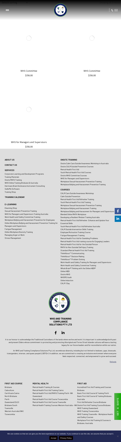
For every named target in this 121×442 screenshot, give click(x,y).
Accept (53, 438)
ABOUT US (9, 159)
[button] (7, 10)
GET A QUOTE (117, 406)
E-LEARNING (10, 204)
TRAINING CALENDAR (15, 197)
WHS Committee (29, 70)
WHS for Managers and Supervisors (29, 142)
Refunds (113, 362)
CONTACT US (11, 165)
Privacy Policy (66, 438)
